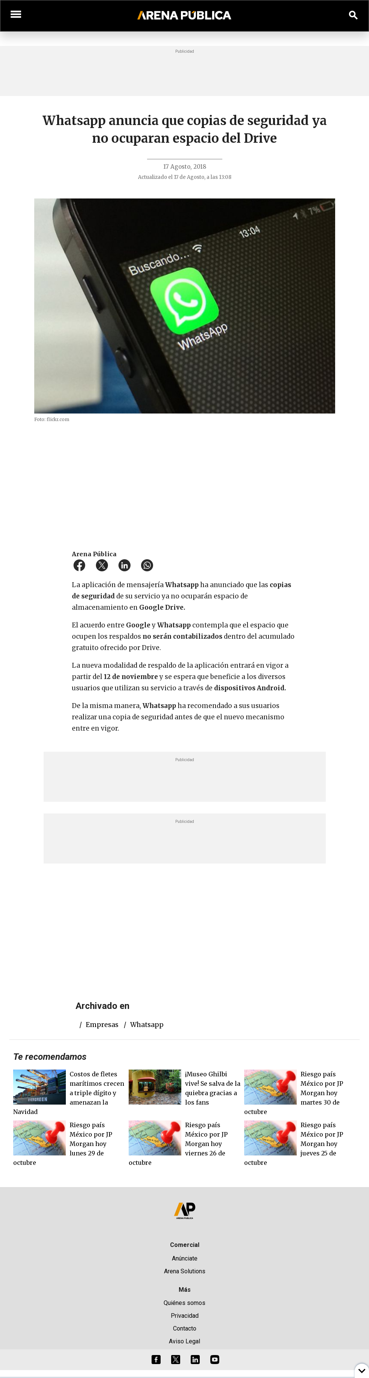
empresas (102, 1025)
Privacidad (185, 1315)
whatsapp (147, 1025)
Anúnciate (184, 1258)
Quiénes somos (184, 1302)
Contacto (184, 1328)
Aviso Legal (184, 1341)
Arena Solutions (184, 1271)
